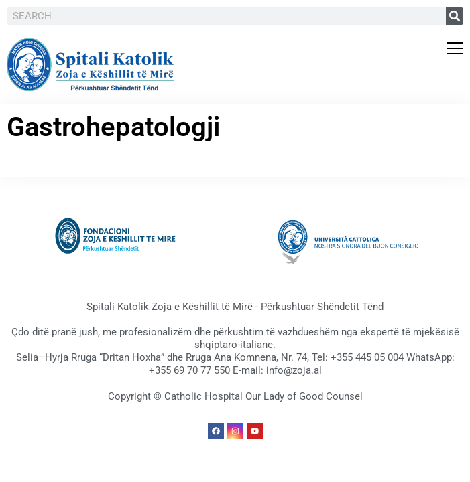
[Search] (454, 16)
